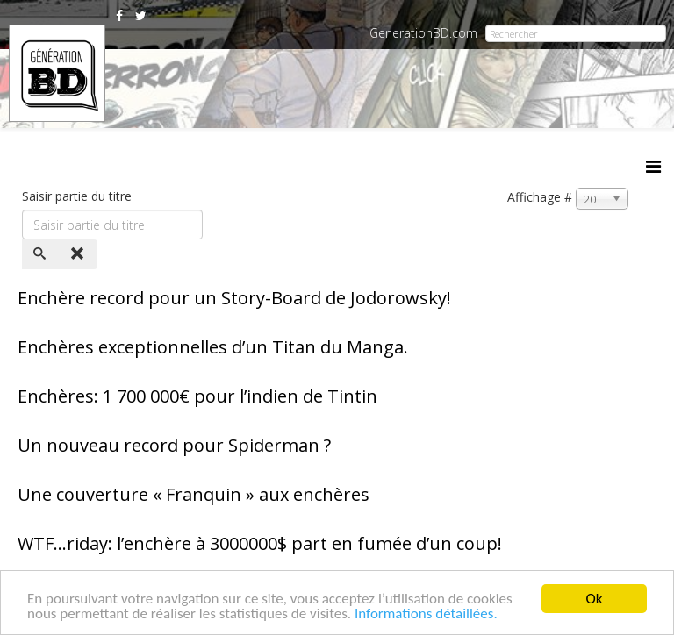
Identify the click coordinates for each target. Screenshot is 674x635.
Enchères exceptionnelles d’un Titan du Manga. (213, 347)
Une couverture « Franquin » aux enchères (193, 494)
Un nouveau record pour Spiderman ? (174, 445)
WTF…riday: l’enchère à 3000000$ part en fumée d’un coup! (260, 543)
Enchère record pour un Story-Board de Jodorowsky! (234, 298)
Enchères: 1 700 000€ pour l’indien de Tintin (197, 396)
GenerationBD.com (423, 33)
